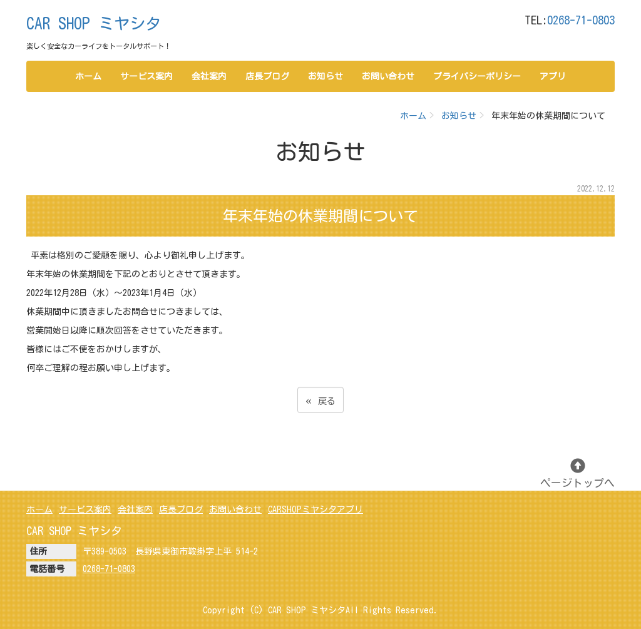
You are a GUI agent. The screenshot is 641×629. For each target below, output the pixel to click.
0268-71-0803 (581, 20)
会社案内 (209, 76)
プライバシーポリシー (477, 76)
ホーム (88, 76)
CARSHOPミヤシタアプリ (315, 509)
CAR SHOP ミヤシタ (93, 23)
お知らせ (325, 76)
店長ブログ (267, 76)
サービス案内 (146, 76)
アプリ (553, 76)
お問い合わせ (388, 76)
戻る (320, 400)
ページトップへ (577, 473)
